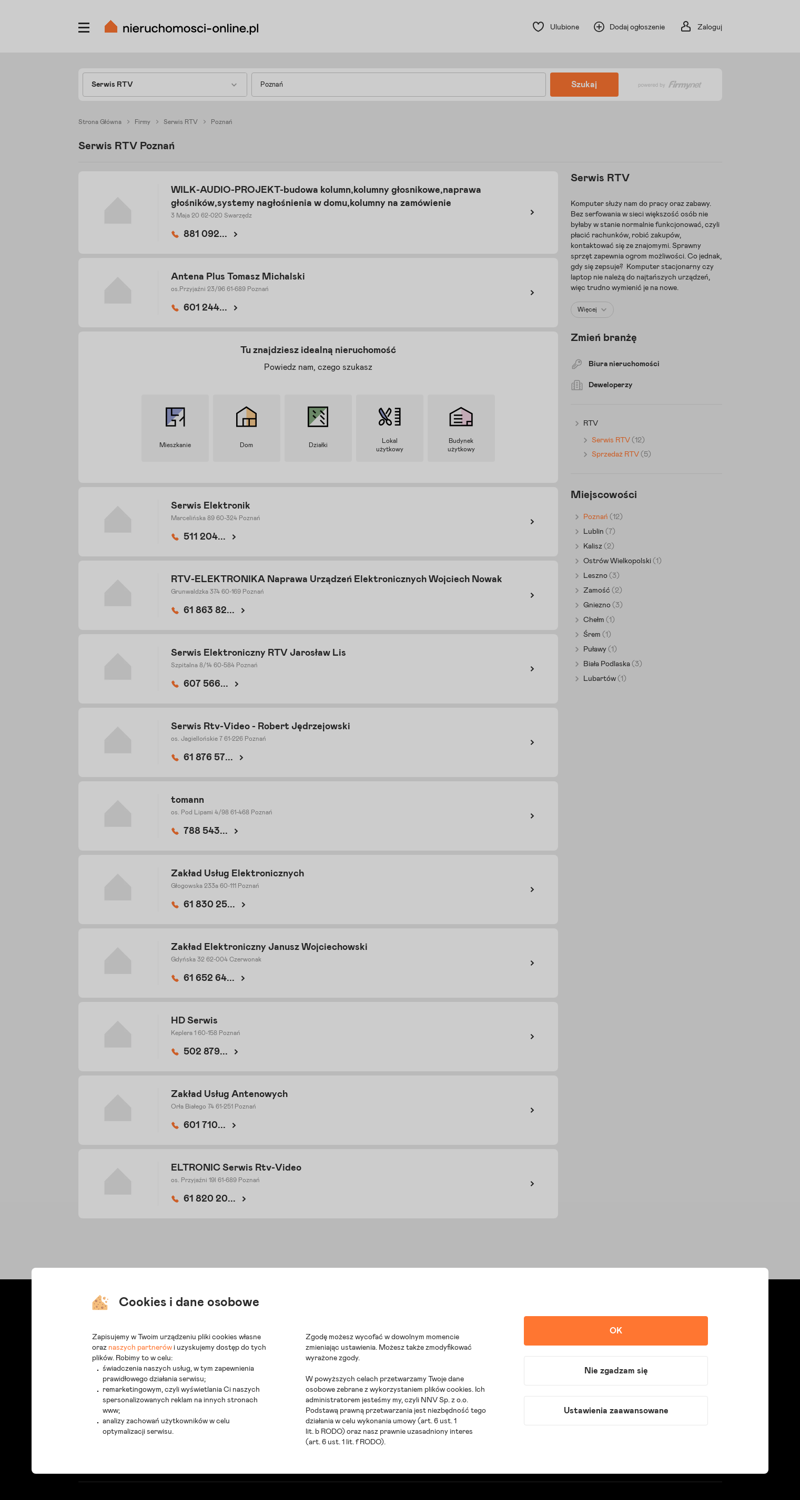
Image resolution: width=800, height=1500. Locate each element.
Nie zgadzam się (616, 1371)
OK (616, 1331)
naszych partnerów (140, 1347)
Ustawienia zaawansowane (616, 1410)
